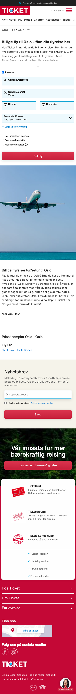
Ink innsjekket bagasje (16, 136)
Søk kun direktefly (13, 140)
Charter (39, 19)
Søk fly (38, 156)
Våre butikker (30, 630)
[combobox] (40, 83)
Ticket (5, 29)
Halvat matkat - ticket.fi (15, 679)
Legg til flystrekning (14, 126)
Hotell (28, 19)
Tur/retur (8, 72)
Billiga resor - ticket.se (14, 675)
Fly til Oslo (8, 350)
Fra (19, 29)
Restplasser (53, 19)
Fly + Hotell (9, 19)
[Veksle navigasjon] (69, 10)
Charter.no (37, 679)
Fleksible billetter (13, 144)
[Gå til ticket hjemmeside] (15, 10)
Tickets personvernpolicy (42, 403)
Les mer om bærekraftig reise (38, 465)
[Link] (6, 651)
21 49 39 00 (58, 10)
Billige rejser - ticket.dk (43, 675)
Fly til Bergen (24, 350)
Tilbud (66, 19)
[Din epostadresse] (38, 394)
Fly (20, 19)
